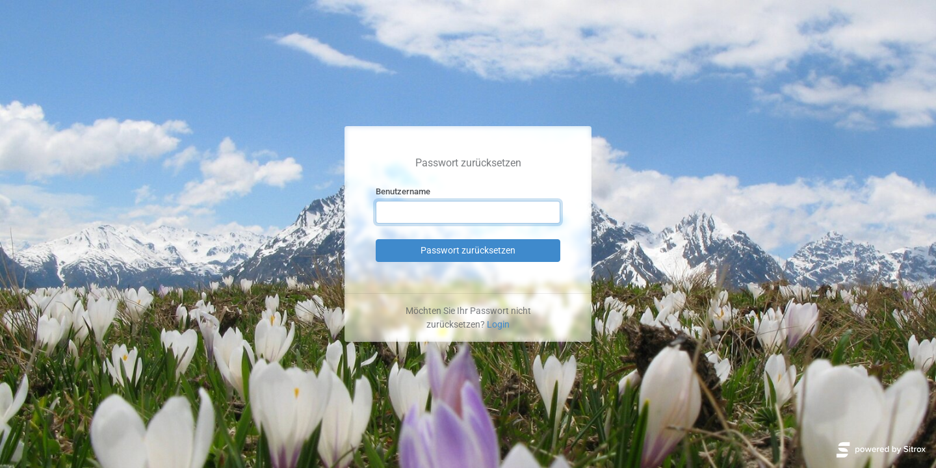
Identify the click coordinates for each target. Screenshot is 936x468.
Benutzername (403, 191)
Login (498, 324)
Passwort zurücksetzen (468, 250)
